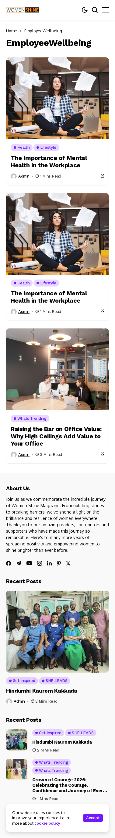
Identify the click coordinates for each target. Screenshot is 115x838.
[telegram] (18, 563)
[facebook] (8, 563)
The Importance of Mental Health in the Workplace (49, 161)
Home (11, 30)
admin (24, 176)
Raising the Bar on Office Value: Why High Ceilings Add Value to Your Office (56, 436)
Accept (93, 818)
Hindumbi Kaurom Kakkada (41, 690)
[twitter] (68, 563)
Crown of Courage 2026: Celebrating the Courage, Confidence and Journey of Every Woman (68, 788)
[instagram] (39, 563)
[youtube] (29, 563)
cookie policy (47, 823)
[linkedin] (49, 563)
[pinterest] (59, 563)
